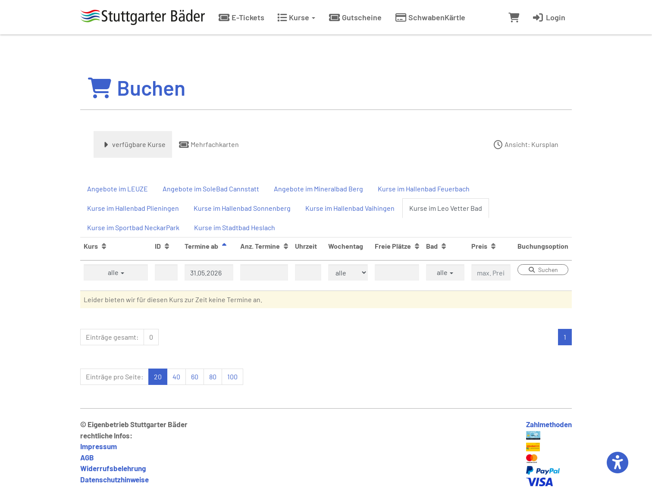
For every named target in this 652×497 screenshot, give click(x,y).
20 (158, 376)
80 (212, 376)
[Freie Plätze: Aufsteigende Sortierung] (417, 246)
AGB (87, 457)
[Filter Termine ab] (209, 272)
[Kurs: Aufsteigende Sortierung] (104, 246)
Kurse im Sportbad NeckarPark (133, 227)
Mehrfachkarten (209, 144)
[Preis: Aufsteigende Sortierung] (493, 246)
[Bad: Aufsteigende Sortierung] (444, 246)
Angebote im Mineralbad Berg (318, 188)
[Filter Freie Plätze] (397, 272)
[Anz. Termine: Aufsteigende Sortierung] (286, 246)
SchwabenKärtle (430, 17)
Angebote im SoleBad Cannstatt (211, 188)
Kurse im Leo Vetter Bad (445, 208)
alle (116, 272)
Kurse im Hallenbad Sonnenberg (242, 208)
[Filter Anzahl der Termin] (264, 272)
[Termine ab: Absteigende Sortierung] (224, 246)
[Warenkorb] (514, 17)
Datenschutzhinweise (114, 479)
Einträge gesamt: (112, 337)
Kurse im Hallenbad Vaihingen (350, 208)
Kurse (296, 17)
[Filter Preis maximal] (491, 272)
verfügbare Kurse (133, 144)
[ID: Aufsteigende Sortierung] (167, 246)
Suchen (543, 269)
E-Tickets (241, 17)
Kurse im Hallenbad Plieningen (133, 208)
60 (194, 376)
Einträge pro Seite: (114, 376)
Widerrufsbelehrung (113, 468)
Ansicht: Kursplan (525, 144)
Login (548, 17)
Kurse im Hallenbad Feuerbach (424, 188)
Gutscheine (355, 17)
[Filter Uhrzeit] (308, 272)
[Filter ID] (166, 272)
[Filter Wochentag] (348, 272)
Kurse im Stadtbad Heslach (234, 227)
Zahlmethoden (549, 424)
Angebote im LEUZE (117, 188)
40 (176, 376)
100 (232, 376)
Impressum (98, 446)
